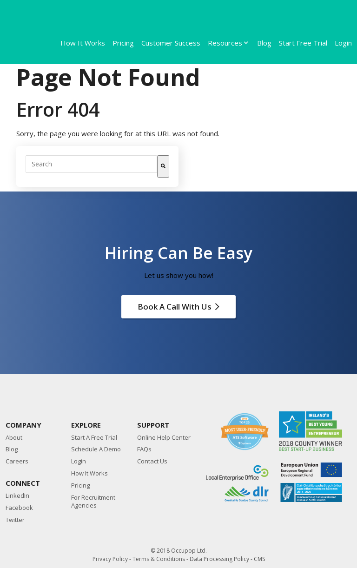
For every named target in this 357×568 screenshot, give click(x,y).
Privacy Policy (110, 559)
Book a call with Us (178, 306)
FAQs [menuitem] (144, 449)
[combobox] (91, 164)
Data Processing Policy (219, 559)
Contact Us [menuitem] (152, 461)
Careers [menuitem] (17, 461)
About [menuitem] (14, 438)
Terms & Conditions (158, 559)
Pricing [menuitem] (123, 42)
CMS (259, 559)
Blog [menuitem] (264, 42)
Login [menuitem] (343, 42)
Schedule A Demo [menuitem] (96, 449)
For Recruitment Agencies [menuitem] (93, 501)
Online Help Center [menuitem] (164, 438)
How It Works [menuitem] (82, 42)
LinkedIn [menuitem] (17, 496)
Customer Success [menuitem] (170, 42)
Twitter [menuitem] (15, 520)
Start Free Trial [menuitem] (303, 42)
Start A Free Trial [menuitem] (94, 438)
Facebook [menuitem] (19, 508)
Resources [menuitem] (225, 42)
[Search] (163, 166)
